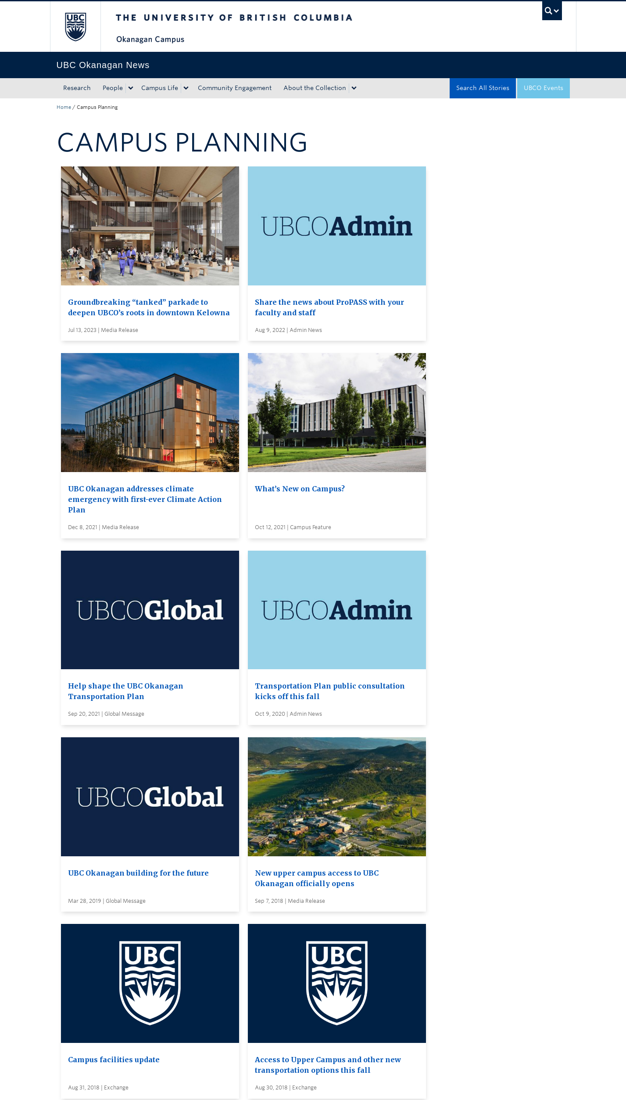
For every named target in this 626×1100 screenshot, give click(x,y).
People (113, 87)
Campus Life (159, 87)
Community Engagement (235, 87)
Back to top (78, 1003)
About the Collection (314, 87)
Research (77, 87)
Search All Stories (482, 87)
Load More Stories (311, 838)
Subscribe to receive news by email (329, 915)
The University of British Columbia (75, 26)
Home (64, 107)
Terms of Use (156, 1084)
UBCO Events (543, 87)
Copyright (200, 1084)
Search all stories (302, 898)
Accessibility (243, 1084)
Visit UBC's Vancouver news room (328, 931)
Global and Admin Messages (320, 947)
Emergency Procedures (92, 1084)
